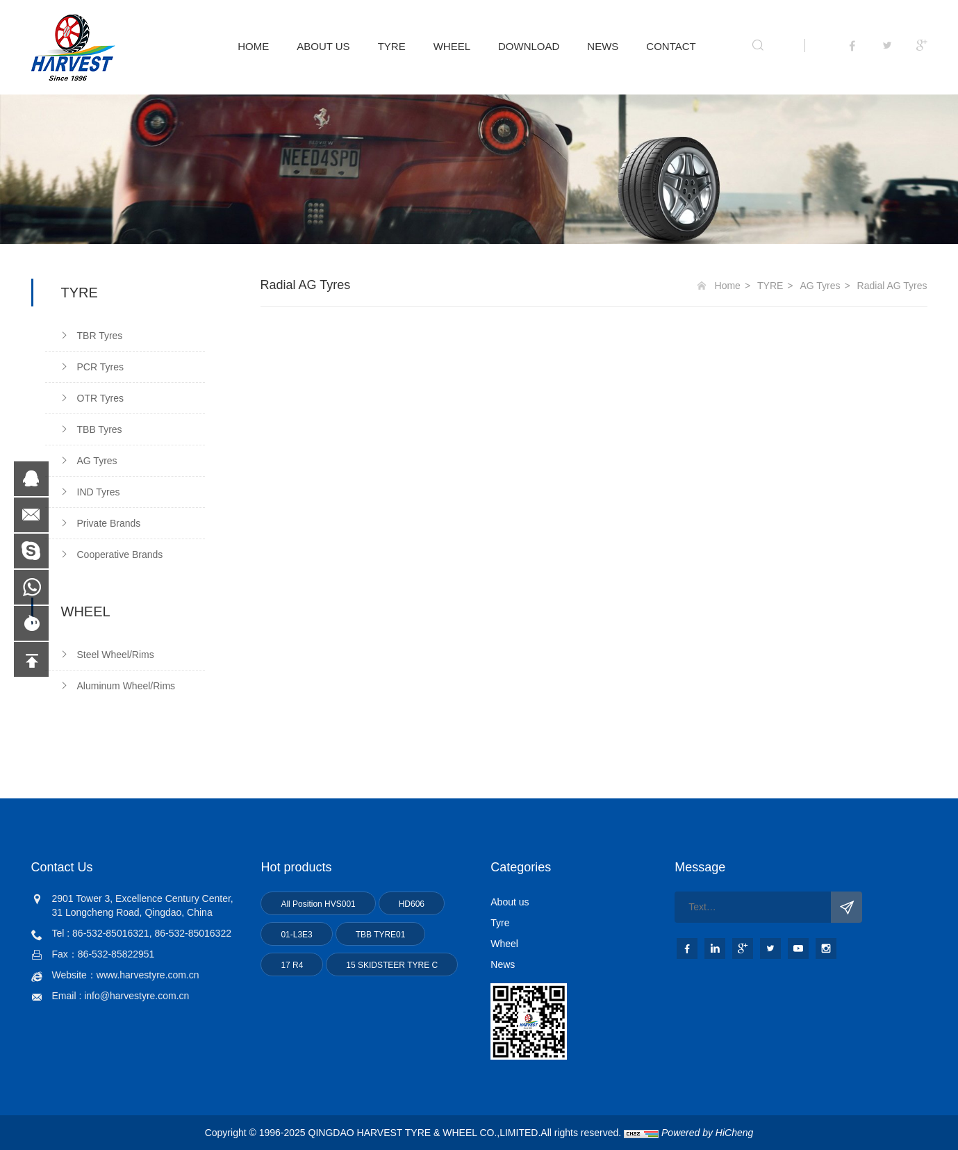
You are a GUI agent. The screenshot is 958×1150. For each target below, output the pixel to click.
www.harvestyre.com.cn (148, 974)
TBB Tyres (99, 429)
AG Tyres (97, 460)
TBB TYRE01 (381, 934)
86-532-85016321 (110, 933)
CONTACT (670, 46)
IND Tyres (98, 492)
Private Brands (109, 523)
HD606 (411, 904)
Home (728, 285)
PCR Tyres (100, 366)
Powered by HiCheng (707, 1132)
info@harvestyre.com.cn (136, 995)
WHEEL (451, 46)
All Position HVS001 (318, 904)
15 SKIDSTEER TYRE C (392, 965)
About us (509, 901)
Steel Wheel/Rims (115, 654)
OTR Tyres (100, 398)
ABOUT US (323, 46)
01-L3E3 (296, 934)
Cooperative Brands (120, 554)
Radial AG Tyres (892, 285)
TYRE (392, 46)
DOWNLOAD (528, 46)
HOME (253, 46)
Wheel (504, 943)
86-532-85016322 (192, 933)
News (502, 964)
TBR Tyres (100, 335)
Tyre (499, 922)
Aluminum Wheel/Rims (126, 685)
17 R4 (292, 965)
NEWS (602, 46)
